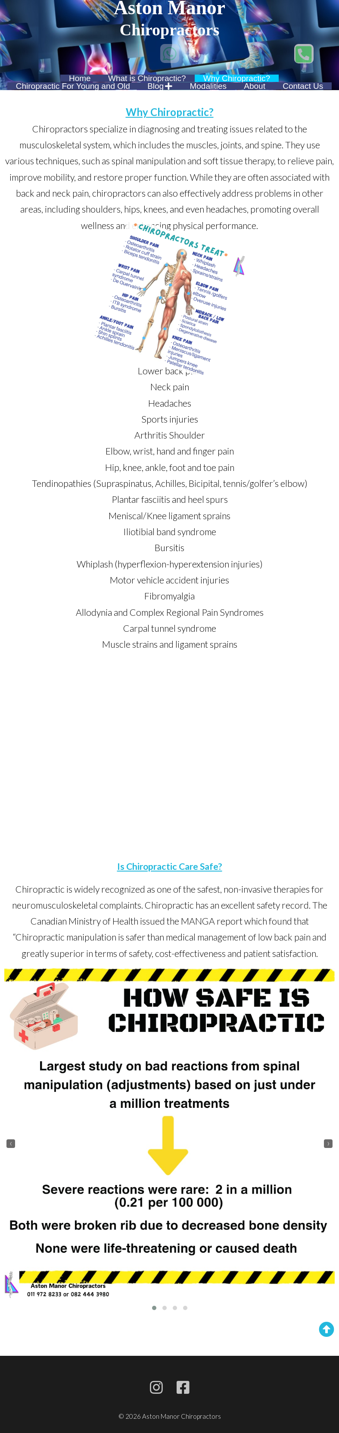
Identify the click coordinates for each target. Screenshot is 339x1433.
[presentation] (10, 1143)
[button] (154, 1308)
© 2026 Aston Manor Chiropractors (169, 1416)
